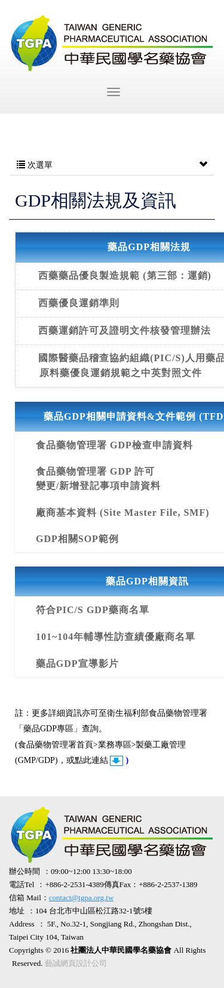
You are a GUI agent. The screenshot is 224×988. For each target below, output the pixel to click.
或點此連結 (88, 760)
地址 (16, 910)
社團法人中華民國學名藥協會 (112, 43)
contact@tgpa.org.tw (81, 897)
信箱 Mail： (61, 897)
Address (22, 923)
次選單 (112, 165)
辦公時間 (24, 871)
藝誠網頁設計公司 (76, 963)
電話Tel (21, 884)
